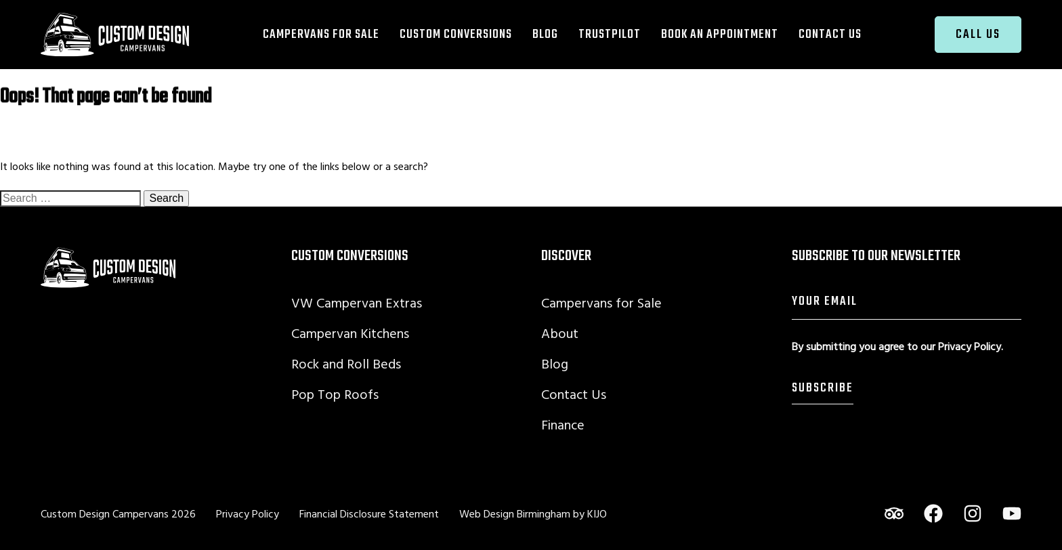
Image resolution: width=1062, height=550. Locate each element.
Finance (563, 424)
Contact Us (830, 34)
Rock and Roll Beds (346, 363)
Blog (545, 34)
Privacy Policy (969, 346)
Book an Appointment (719, 34)
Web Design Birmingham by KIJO (533, 513)
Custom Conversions (456, 34)
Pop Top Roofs (335, 393)
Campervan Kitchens (350, 332)
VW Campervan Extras (356, 302)
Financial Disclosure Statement (369, 513)
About (559, 332)
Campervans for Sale (321, 34)
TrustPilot (609, 34)
